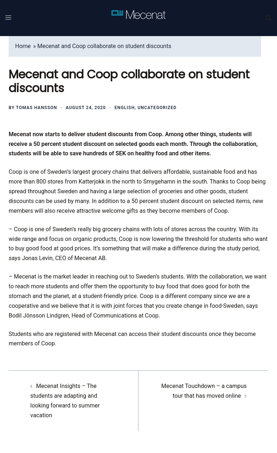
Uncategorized (156, 107)
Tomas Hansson (36, 107)
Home (23, 46)
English (124, 107)
